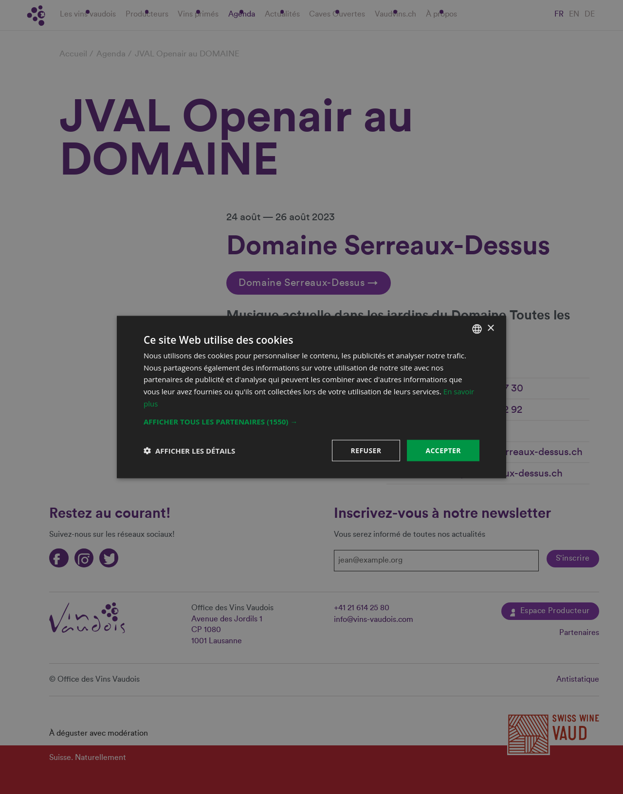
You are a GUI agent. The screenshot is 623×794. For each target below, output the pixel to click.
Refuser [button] (366, 450)
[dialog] (311, 397)
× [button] (490, 328)
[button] (311, 421)
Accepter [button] (443, 450)
